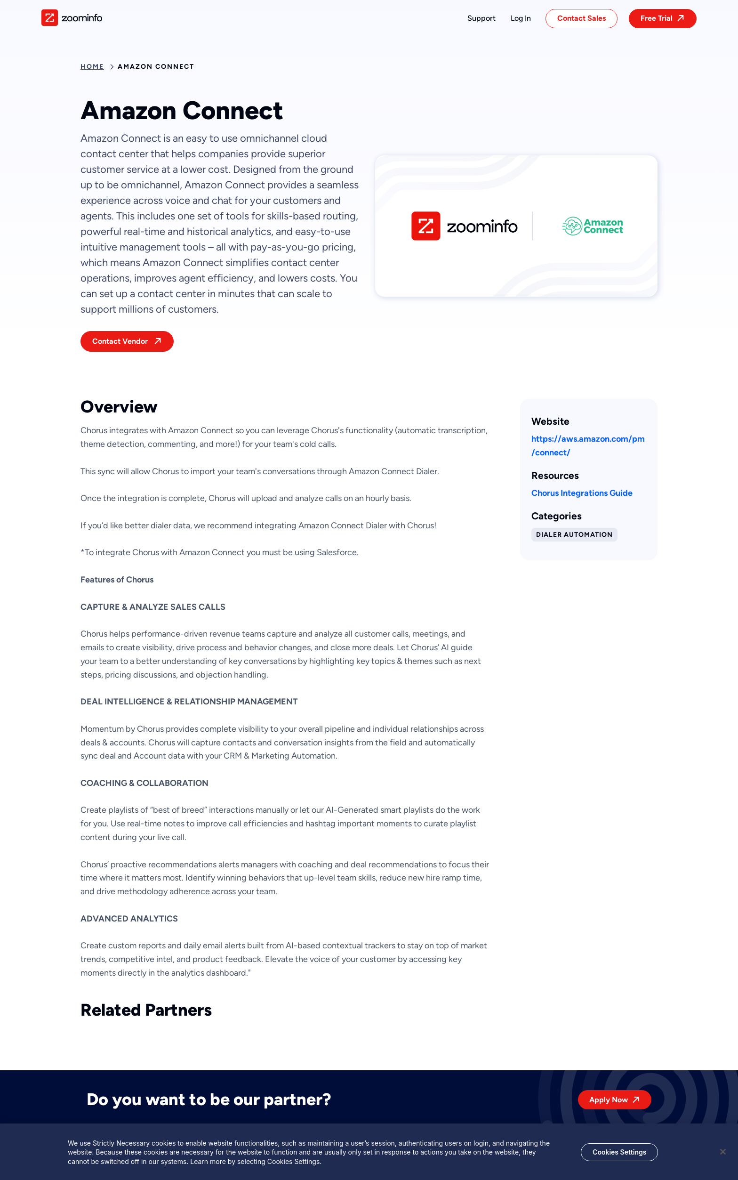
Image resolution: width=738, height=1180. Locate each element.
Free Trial (657, 18)
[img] (71, 17)
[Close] (723, 1154)
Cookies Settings (619, 1155)
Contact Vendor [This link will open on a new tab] (121, 341)
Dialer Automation (574, 535)
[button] (481, 18)
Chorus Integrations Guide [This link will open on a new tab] (582, 493)
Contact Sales (581, 18)
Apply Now (608, 1099)
